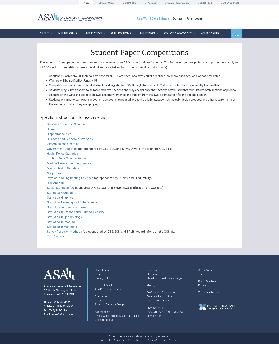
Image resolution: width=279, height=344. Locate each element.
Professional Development (162, 292)
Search (236, 35)
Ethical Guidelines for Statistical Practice (117, 315)
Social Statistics (58, 187)
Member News (155, 315)
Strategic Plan (103, 278)
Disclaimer (119, 340)
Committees (102, 296)
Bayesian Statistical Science (66, 124)
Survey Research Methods (64, 231)
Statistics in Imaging (61, 222)
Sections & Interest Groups (110, 304)
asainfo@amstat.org (63, 314)
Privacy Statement (156, 340)
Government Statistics (62, 148)
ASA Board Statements (108, 289)
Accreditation (102, 311)
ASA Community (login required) (165, 311)
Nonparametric (57, 173)
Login (198, 18)
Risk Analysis (56, 183)
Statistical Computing (61, 192)
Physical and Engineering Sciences (70, 178)
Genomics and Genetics (63, 144)
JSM (128, 85)
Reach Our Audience (209, 281)
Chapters (100, 300)
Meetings (152, 285)
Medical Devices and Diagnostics (69, 163)
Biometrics (54, 129)
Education (152, 270)
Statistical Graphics (60, 197)
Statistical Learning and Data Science (72, 202)
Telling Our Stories (208, 292)
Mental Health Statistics (63, 168)
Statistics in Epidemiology (64, 217)
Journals (203, 274)
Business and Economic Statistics (70, 139)
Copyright (106, 340)
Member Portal (155, 307)
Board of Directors (105, 285)
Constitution (102, 270)
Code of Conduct (104, 319)
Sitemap (173, 340)
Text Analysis (56, 236)
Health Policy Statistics (62, 153)
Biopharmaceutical (59, 134)
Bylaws (99, 274)
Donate (202, 285)
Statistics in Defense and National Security (75, 212)
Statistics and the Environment (67, 207)
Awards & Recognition (159, 296)
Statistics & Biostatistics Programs (166, 278)
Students (152, 274)
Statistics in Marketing (62, 226)
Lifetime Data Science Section (67, 158)
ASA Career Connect (158, 300)
